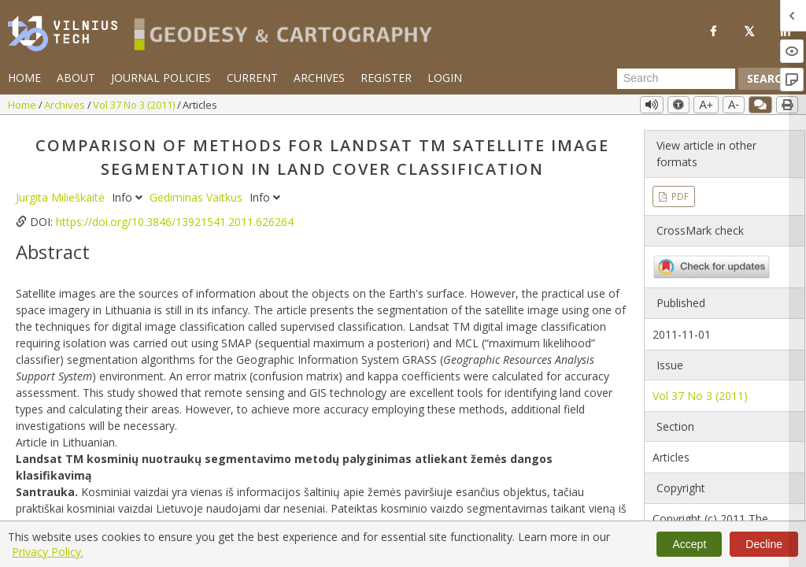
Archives (319, 77)
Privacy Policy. (47, 551)
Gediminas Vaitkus (198, 197)
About (76, 77)
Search (768, 78)
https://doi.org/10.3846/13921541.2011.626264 (175, 221)
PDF (679, 196)
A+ (706, 104)
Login (444, 77)
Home (24, 77)
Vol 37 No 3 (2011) (135, 105)
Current (252, 77)
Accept (689, 544)
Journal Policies (161, 77)
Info (129, 197)
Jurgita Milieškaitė (62, 197)
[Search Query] (676, 79)
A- (733, 104)
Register (386, 77)
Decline (763, 544)
